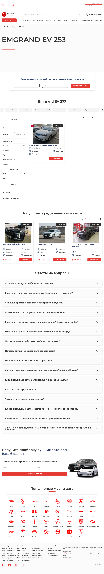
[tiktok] (8, 5)
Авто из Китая (62, 20)
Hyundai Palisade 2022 (14, 244)
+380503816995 (94, 14)
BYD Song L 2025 (46, 244)
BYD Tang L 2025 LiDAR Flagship (83, 245)
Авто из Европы (53, 555)
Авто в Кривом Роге (24, 558)
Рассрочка (98, 20)
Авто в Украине (25, 20)
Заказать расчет (35, 474)
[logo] (8, 14)
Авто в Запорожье (23, 560)
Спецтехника (36, 548)
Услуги (72, 20)
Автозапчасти (37, 546)
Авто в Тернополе (8, 558)
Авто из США (50, 20)
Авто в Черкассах (23, 553)
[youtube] (18, 5)
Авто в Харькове (7, 546)
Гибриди (50, 548)
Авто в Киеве (21, 548)
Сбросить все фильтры (10, 198)
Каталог (9, 20)
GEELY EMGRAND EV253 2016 (43, 145)
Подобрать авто (80, 86)
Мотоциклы (51, 553)
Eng (92, 3)
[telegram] (3, 5)
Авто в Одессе (22, 546)
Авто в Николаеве (8, 553)
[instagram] (13, 5)
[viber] (16, 565)
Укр (101, 3)
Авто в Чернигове (8, 551)
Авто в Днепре (22, 551)
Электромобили (53, 546)
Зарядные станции (54, 551)
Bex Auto (7, 27)
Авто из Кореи (38, 20)
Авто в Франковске (23, 555)
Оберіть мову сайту (93, 6)
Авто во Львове (7, 548)
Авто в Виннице (7, 560)
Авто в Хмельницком (9, 555)
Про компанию (85, 20)
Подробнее (56, 158)
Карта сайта (98, 565)
